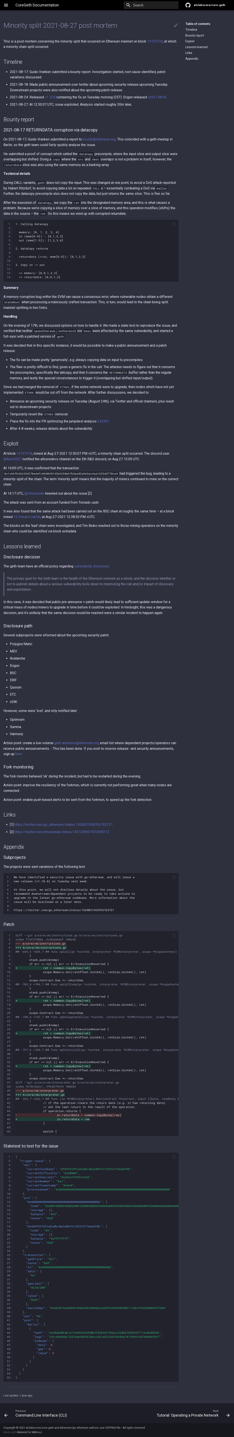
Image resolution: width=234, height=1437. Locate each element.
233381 (103, 421)
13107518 (155, 41)
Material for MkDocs (29, 1432)
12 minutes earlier (27, 517)
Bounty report (194, 35)
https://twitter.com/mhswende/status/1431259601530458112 (61, 832)
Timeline (191, 29)
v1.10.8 (50, 97)
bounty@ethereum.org (99, 139)
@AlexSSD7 (12, 459)
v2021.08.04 (157, 97)
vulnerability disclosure (91, 566)
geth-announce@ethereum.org (76, 743)
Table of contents (197, 24)
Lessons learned (196, 47)
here (18, 754)
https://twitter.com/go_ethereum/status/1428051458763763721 (63, 825)
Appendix (191, 58)
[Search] (153, 5)
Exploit (189, 41)
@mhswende (34, 493)
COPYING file (112, 1427)
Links (188, 53)
